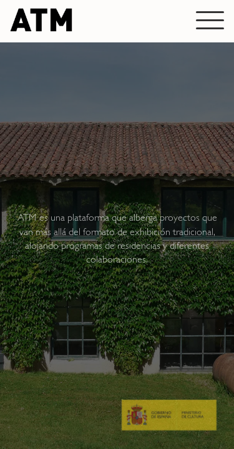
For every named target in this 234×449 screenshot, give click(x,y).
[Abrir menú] (210, 20)
